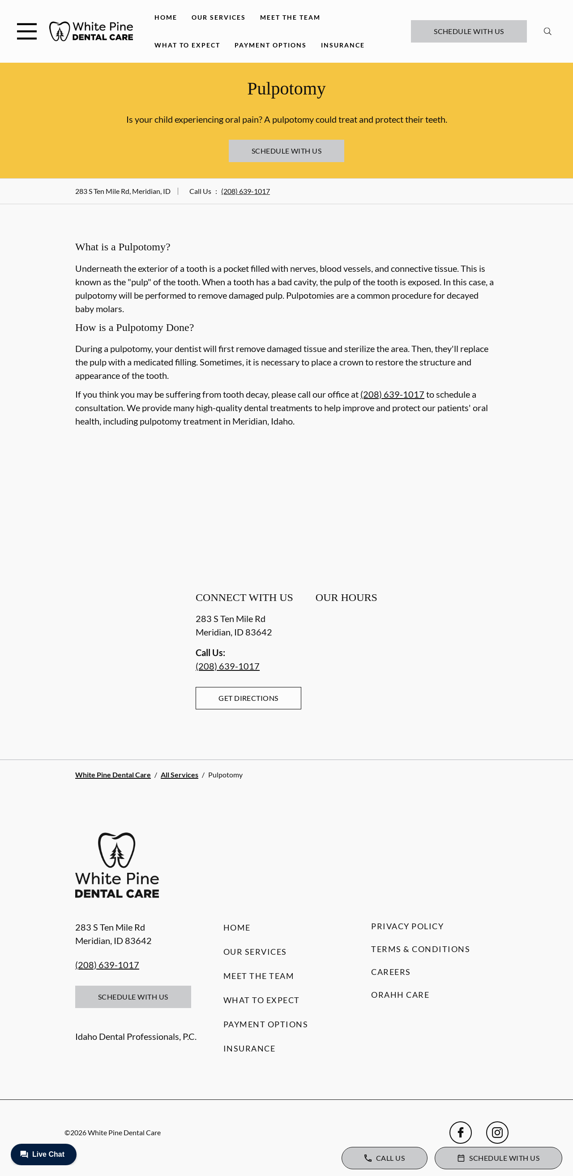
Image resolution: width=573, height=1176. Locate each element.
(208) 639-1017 (245, 191)
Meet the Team (290, 17)
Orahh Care (400, 995)
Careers (391, 972)
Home (165, 17)
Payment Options (271, 45)
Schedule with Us (469, 31)
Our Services (219, 17)
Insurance (343, 45)
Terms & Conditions (420, 949)
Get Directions (248, 698)
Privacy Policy (407, 926)
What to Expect (187, 45)
